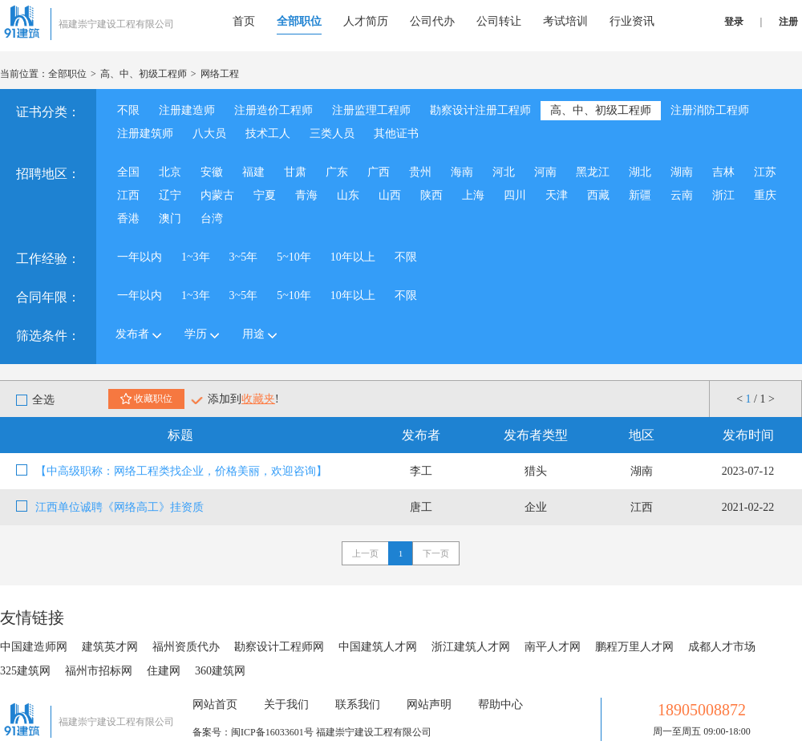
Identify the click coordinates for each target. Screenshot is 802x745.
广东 (337, 172)
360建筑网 (220, 671)
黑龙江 (593, 172)
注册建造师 (187, 110)
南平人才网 (553, 647)
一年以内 (139, 257)
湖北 (640, 172)
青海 (306, 195)
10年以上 (352, 257)
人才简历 (365, 21)
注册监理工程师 (371, 110)
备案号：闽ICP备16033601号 (253, 732)
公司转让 (498, 21)
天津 (556, 195)
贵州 (420, 172)
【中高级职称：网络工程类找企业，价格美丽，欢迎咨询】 (181, 471)
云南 (681, 195)
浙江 (723, 195)
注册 (788, 21)
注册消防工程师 (709, 110)
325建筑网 (25, 671)
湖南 (681, 172)
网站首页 (214, 704)
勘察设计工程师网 (279, 647)
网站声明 (429, 704)
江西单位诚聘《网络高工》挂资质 (119, 507)
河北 (503, 172)
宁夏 (264, 195)
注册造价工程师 (273, 110)
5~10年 (294, 257)
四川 (515, 195)
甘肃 (295, 172)
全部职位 (299, 21)
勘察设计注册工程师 (480, 110)
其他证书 (396, 134)
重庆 (765, 195)
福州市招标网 (98, 671)
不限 (128, 110)
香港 (128, 219)
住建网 (163, 671)
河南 (545, 172)
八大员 (209, 134)
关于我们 (286, 704)
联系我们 (357, 704)
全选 (35, 400)
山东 (348, 195)
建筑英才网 (110, 647)
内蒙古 (217, 195)
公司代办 (432, 21)
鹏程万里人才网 (634, 647)
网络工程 (219, 73)
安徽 (211, 172)
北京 (170, 172)
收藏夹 (258, 399)
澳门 (170, 219)
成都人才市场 (721, 647)
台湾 (211, 219)
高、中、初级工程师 (143, 73)
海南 (462, 172)
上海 (473, 195)
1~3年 (195, 257)
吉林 (723, 172)
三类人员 (332, 134)
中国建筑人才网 (377, 647)
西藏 (598, 195)
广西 (378, 172)
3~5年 (243, 257)
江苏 (765, 172)
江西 (128, 195)
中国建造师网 (33, 647)
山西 (390, 195)
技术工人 (267, 134)
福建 (253, 172)
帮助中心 (500, 704)
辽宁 (170, 195)
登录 (733, 21)
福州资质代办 (186, 647)
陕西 (431, 195)
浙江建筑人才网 (470, 647)
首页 (244, 21)
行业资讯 (632, 21)
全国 (128, 172)
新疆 (640, 195)
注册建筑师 (145, 134)
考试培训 (565, 21)
